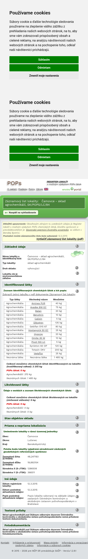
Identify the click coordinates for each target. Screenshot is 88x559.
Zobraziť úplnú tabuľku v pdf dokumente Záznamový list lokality (39, 294)
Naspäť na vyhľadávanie (20, 212)
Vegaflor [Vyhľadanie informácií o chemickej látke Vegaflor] (38, 353)
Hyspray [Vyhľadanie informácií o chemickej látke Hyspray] (38, 334)
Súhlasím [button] (44, 59)
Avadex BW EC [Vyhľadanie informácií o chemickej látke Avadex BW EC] (38, 307)
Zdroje (39, 189)
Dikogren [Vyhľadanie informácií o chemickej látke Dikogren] (38, 322)
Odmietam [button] (44, 67)
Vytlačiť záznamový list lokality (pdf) (59, 238)
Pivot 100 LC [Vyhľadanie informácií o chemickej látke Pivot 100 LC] (38, 342)
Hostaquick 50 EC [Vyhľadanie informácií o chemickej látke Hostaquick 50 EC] (38, 330)
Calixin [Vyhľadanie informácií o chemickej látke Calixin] (38, 318)
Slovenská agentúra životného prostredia (47, 230)
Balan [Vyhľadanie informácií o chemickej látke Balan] (38, 311)
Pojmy (32, 189)
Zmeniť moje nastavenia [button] (44, 75)
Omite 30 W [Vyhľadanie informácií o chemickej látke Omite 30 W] (38, 338)
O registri (12, 189)
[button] (77, 246)
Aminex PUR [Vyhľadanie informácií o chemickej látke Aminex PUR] (38, 303)
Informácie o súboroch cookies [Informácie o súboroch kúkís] (54, 545)
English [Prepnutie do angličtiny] (46, 189)
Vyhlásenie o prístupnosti (26, 542)
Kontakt (5, 542)
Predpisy (22, 189)
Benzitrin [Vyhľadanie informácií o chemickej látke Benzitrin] (38, 315)
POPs (14, 183)
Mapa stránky (51, 542)
